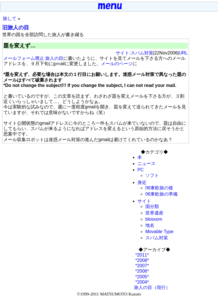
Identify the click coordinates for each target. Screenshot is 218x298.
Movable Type (159, 231)
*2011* (141, 255)
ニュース (146, 163)
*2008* (141, 260)
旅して (9, 18)
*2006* (141, 271)
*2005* (141, 276)
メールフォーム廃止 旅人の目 (33, 58)
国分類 (152, 206)
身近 (141, 182)
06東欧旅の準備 (161, 194)
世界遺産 (154, 213)
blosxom (153, 219)
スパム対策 (156, 237)
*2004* (141, 282)
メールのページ (117, 63)
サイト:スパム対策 (134, 53)
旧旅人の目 (15, 27)
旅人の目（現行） (152, 287)
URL (183, 53)
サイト (144, 201)
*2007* (141, 265)
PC (140, 169)
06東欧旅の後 (159, 187)
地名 (149, 225)
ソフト (152, 175)
